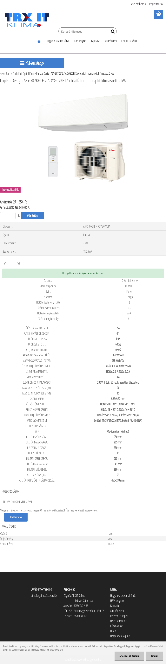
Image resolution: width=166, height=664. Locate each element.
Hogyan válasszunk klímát (58, 41)
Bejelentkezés (138, 4)
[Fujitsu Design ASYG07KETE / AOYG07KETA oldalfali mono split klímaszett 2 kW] (83, 91)
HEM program (80, 41)
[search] (112, 32)
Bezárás (154, 656)
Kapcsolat (95, 41)
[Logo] (26, 20)
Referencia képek (129, 41)
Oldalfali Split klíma (23, 73)
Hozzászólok (16, 517)
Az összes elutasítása (129, 656)
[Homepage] (39, 40)
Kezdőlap (5, 73)
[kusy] (8, 215)
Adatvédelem (111, 41)
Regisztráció (156, 4)
